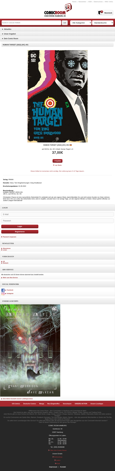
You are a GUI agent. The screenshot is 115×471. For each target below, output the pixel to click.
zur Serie (57, 165)
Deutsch (5, 263)
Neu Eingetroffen (53, 403)
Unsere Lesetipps (97, 403)
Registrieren (20, 232)
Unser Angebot (10, 34)
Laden (57, 460)
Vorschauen (67, 403)
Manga (41, 403)
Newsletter (82, 1)
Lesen (5, 250)
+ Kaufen (57, 161)
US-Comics (16, 403)
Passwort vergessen (9, 237)
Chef (57, 463)
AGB (90, 1)
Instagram (7, 293)
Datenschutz (98, 1)
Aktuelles (7, 29)
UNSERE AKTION (81, 403)
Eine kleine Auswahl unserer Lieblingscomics (17, 399)
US (4, 261)
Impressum (53, 467)
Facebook (7, 290)
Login (20, 226)
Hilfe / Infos (109, 1)
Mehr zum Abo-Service (9, 277)
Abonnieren (7, 248)
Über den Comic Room (57, 450)
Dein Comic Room (11, 39)
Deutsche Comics (29, 403)
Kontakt (63, 467)
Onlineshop (57, 457)
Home (74, 1)
